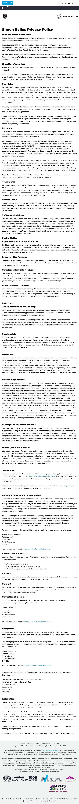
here (69, 486)
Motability (39, 798)
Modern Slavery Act (31, 801)
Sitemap (43, 801)
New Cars (5, 798)
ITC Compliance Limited (50, 750)
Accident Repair (64, 798)
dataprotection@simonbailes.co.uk (40, 476)
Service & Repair (27, 798)
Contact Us (7, 3)
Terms (74, 798)
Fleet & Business (50, 798)
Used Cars (15, 798)
